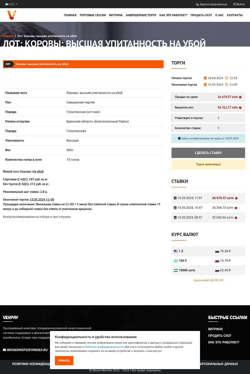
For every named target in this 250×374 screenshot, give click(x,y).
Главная (70, 15)
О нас (219, 15)
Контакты (235, 15)
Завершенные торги (141, 15)
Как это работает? (173, 15)
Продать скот (201, 15)
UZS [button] (10, 4)
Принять (64, 360)
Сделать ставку (208, 153)
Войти (239, 4)
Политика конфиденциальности (40, 364)
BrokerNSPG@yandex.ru (25, 350)
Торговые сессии (92, 15)
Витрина (116, 15)
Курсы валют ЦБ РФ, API (208, 280)
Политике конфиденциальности (104, 346)
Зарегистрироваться (211, 4)
